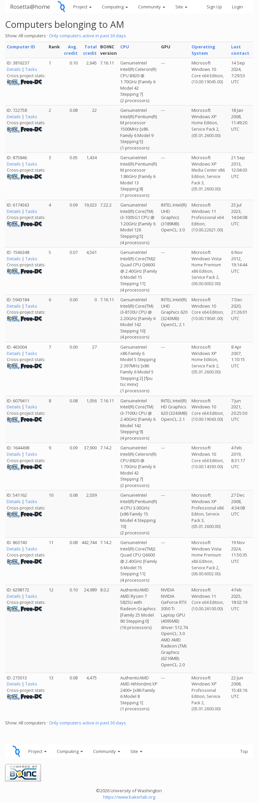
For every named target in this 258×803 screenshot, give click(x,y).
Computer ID (21, 47)
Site (181, 7)
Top (244, 751)
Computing (115, 7)
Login (237, 7)
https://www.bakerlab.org (129, 797)
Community (151, 7)
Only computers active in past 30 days (87, 36)
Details (14, 69)
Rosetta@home (30, 6)
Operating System (203, 50)
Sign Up (214, 7)
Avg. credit (71, 50)
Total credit (90, 50)
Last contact (240, 50)
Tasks (31, 69)
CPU (124, 47)
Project (82, 7)
